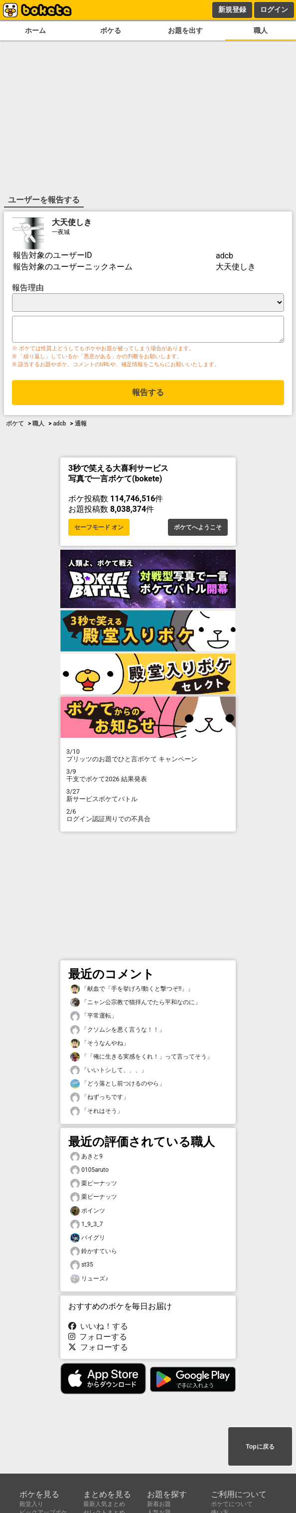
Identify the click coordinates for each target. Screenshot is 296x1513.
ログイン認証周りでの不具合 (148, 817)
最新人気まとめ (104, 1504)
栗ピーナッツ (93, 1185)
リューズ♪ (89, 1281)
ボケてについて (232, 1504)
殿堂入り (31, 1504)
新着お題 (159, 1504)
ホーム (35, 30)
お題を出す (185, 30)
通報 (81, 426)
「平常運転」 (93, 1018)
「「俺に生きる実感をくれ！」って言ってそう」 (141, 1059)
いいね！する (98, 1328)
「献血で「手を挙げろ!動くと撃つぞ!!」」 (131, 991)
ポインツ (87, 1213)
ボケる (110, 30)
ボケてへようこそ (198, 529)
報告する (148, 395)
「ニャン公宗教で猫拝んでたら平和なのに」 (135, 1004)
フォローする (97, 1338)
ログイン (274, 9)
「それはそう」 (96, 1113)
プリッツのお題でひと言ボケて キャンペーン (148, 757)
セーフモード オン (99, 529)
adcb (59, 426)
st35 (81, 1267)
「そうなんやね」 (99, 1045)
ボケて (15, 426)
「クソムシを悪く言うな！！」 (117, 1032)
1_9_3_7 (86, 1226)
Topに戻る (260, 1447)
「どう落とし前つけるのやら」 (117, 1085)
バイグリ (87, 1240)
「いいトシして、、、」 (108, 1072)
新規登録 (232, 9)
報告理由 (28, 286)
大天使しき (72, 221)
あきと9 (86, 1158)
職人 (261, 30)
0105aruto (89, 1172)
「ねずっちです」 (99, 1099)
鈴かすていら (93, 1253)
